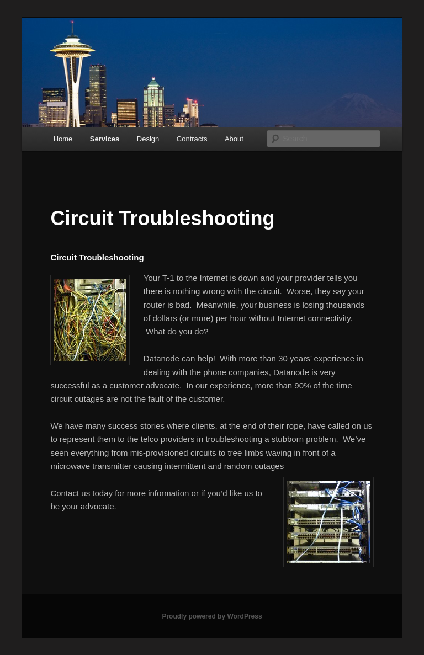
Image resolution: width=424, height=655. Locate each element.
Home (63, 139)
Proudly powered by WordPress (212, 616)
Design (148, 139)
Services (105, 139)
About (234, 139)
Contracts (192, 139)
